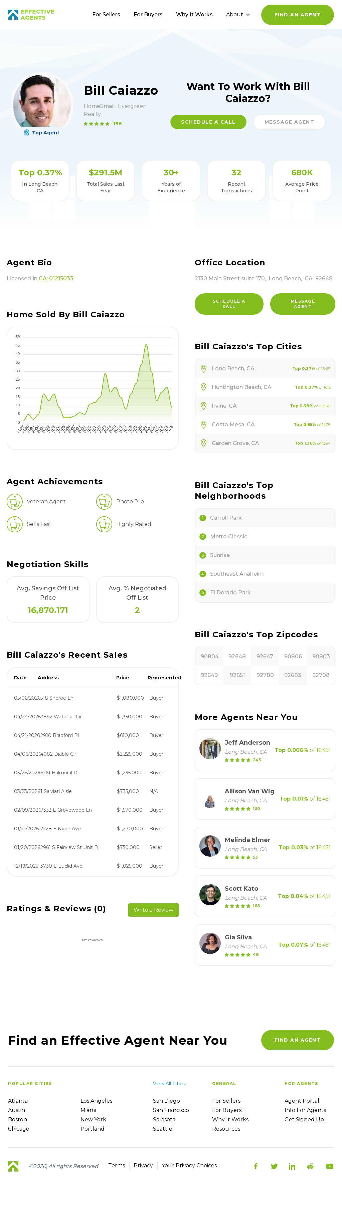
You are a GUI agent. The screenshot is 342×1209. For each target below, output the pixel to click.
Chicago (18, 1129)
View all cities (169, 1084)
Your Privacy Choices (189, 1165)
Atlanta (18, 1101)
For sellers (226, 1101)
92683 (292, 675)
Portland (92, 1129)
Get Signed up (304, 1119)
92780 (265, 675)
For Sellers (106, 14)
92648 (237, 656)
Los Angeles (96, 1101)
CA (43, 278)
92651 (237, 675)
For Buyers (148, 14)
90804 (210, 656)
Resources (226, 1129)
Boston (17, 1119)
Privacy (143, 1165)
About (238, 14)
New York (93, 1119)
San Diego (166, 1101)
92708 (321, 675)
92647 (264, 656)
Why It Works (194, 14)
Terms (116, 1165)
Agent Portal (302, 1101)
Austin (16, 1110)
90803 (321, 656)
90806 (293, 656)
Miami (88, 1110)
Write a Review (153, 910)
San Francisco (171, 1110)
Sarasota (164, 1119)
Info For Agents (305, 1110)
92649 (209, 675)
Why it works (230, 1119)
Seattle (162, 1129)
